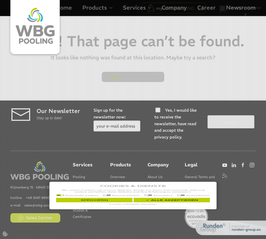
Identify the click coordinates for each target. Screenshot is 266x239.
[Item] (79, 176)
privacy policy (167, 137)
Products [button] (97, 7)
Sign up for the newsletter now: (117, 118)
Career (206, 7)
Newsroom (241, 7)
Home (64, 7)
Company (174, 7)
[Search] (133, 77)
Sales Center (35, 218)
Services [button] (137, 7)
